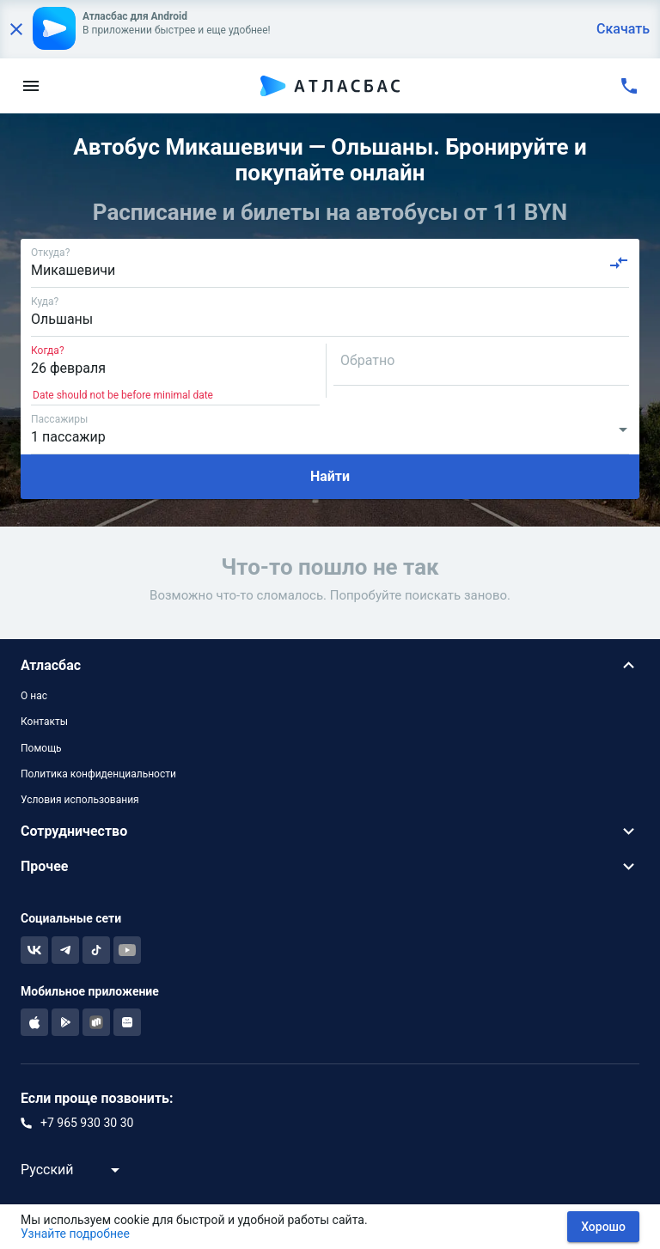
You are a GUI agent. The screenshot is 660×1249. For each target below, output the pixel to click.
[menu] (31, 86)
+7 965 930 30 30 (86, 1123)
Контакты (44, 722)
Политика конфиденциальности (98, 774)
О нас (34, 696)
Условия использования (80, 800)
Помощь (41, 748)
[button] (330, 665)
